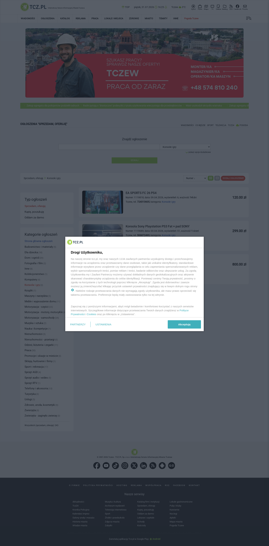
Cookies (91, 314)
